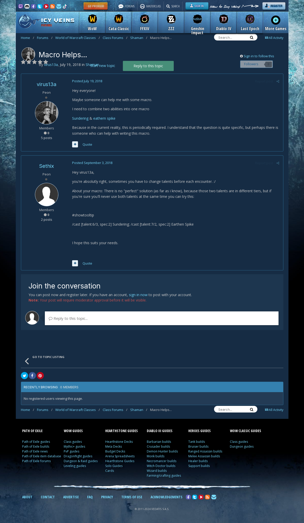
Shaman (138, 37)
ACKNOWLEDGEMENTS (166, 496)
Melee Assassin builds (204, 456)
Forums (44, 37)
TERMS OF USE (131, 496)
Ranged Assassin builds (205, 451)
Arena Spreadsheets (120, 456)
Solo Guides (114, 466)
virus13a (46, 84)
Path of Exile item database (41, 456)
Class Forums (115, 37)
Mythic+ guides (74, 446)
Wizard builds (157, 471)
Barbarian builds (159, 441)
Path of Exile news (35, 451)
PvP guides (71, 451)
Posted (87, 81)
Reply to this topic (148, 65)
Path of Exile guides (36, 441)
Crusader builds (158, 446)
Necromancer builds (161, 461)
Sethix (46, 166)
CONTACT (48, 496)
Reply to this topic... (68, 318)
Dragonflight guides (78, 456)
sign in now (138, 294)
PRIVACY (107, 496)
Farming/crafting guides (164, 475)
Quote (87, 144)
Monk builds (155, 456)
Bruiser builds (198, 446)
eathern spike (104, 118)
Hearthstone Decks (119, 441)
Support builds (199, 466)
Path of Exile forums (36, 461)
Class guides (73, 441)
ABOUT (27, 496)
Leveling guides (75, 466)
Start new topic (102, 65)
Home (27, 37)
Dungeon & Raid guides (81, 461)
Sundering (80, 118)
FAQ (90, 496)
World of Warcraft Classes (77, 37)
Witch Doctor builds (161, 466)
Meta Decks (113, 446)
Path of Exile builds (35, 446)
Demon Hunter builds (162, 451)
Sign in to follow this (259, 56)
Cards (109, 471)
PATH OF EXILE (32, 430)
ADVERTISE (71, 496)
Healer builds (198, 461)
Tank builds (196, 441)
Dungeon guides (242, 446)
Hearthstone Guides (119, 461)
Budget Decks (115, 451)
